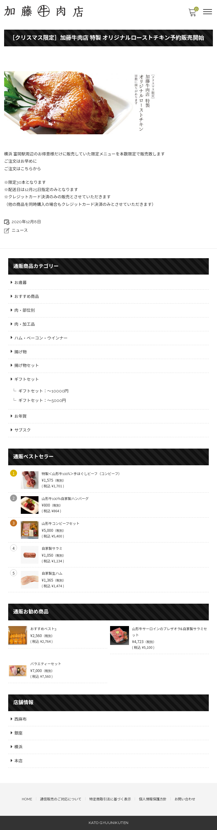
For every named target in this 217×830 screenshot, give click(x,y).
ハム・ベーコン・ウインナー (41, 338)
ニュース (20, 230)
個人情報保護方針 (153, 799)
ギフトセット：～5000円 (42, 400)
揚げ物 (21, 352)
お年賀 (21, 416)
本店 (19, 760)
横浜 (19, 747)
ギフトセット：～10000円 (44, 391)
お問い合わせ (184, 799)
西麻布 (21, 719)
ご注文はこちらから (22, 168)
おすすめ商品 (27, 296)
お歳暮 (21, 282)
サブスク (23, 430)
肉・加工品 (25, 324)
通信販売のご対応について (61, 799)
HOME (27, 799)
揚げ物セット (27, 365)
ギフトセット (27, 379)
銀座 (19, 733)
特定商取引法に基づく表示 (110, 799)
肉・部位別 (25, 310)
